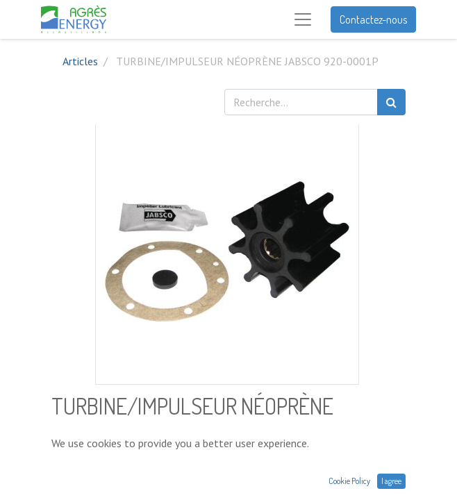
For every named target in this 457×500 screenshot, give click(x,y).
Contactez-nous (373, 19)
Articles (80, 61)
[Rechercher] (391, 102)
